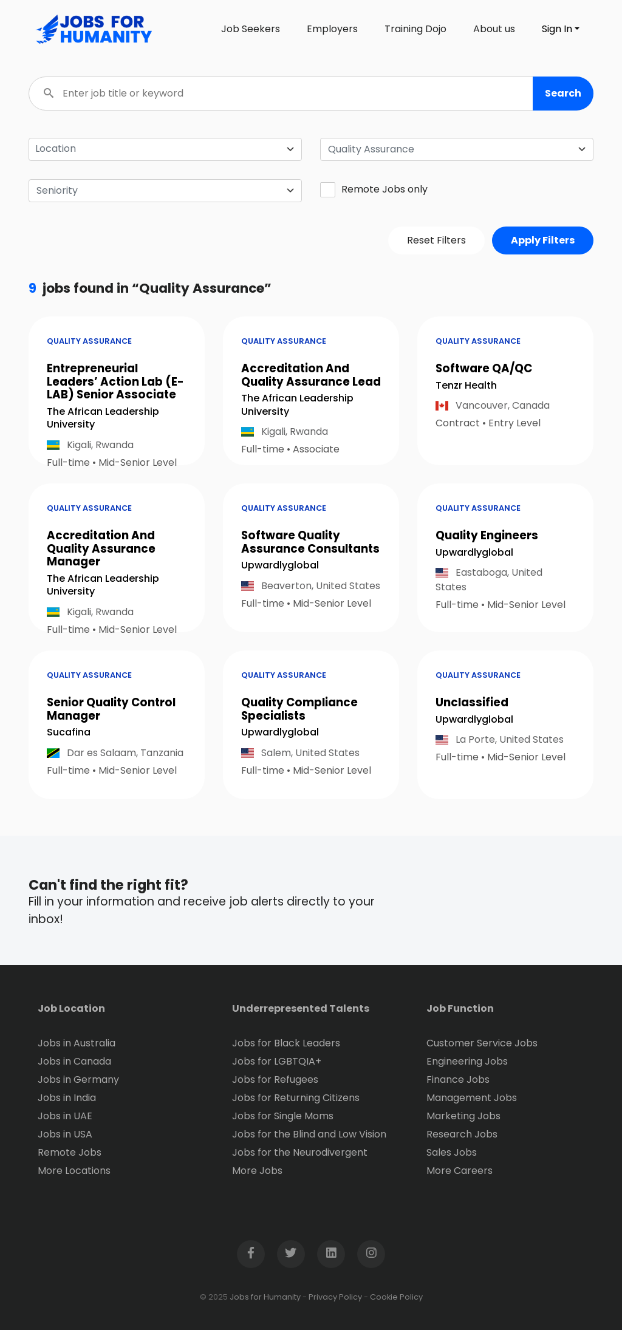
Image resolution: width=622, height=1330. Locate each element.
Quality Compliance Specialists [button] (299, 709)
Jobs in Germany (78, 1079)
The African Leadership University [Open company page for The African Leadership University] (103, 418)
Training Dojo (415, 29)
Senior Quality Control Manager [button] (111, 709)
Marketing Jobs (463, 1116)
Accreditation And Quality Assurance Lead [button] (311, 375)
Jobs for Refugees (275, 1079)
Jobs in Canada (74, 1061)
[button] (563, 94)
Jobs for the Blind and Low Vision (309, 1134)
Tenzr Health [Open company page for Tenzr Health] (466, 385)
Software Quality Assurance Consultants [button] (310, 542)
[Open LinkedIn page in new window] (331, 1254)
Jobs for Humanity (265, 1297)
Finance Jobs (458, 1079)
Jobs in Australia (76, 1043)
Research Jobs (461, 1134)
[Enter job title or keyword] (311, 94)
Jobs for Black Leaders (286, 1043)
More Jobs (257, 1171)
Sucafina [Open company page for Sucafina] (69, 732)
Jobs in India (67, 1098)
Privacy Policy (335, 1297)
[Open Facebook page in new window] (251, 1254)
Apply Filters (543, 240)
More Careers (459, 1171)
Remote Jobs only (374, 189)
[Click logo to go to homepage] (91, 29)
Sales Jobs (451, 1152)
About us (494, 29)
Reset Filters (436, 240)
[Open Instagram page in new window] (371, 1254)
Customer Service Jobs (482, 1043)
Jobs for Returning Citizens (296, 1098)
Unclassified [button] (472, 702)
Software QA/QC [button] (484, 368)
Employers (332, 29)
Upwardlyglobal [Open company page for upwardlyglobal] (280, 565)
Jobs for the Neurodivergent (299, 1152)
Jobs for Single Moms (282, 1116)
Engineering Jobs (467, 1061)
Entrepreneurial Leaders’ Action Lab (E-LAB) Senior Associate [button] (115, 381)
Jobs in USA (65, 1134)
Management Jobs (471, 1098)
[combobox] (456, 149)
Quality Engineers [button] (487, 535)
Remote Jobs (69, 1152)
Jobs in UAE (65, 1116)
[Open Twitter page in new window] (291, 1254)
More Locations (74, 1171)
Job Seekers (250, 29)
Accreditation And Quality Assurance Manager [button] (101, 548)
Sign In (557, 29)
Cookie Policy (396, 1297)
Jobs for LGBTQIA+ (276, 1061)
